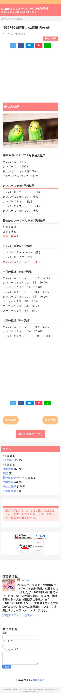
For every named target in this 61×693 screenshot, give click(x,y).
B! (29, 45)
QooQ (35, 692)
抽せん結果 (50, 38)
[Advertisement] (30, 73)
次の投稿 (10, 420)
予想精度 (8, 491)
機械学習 (8, 469)
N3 (4, 455)
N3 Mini (8, 460)
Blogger (38, 680)
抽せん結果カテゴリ (30, 434)
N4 (4, 464)
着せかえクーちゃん (15, 477)
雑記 (5, 473)
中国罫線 (8, 482)
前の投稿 (50, 420)
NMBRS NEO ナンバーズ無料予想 (24, 8)
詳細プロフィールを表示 (17, 615)
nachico (26, 580)
